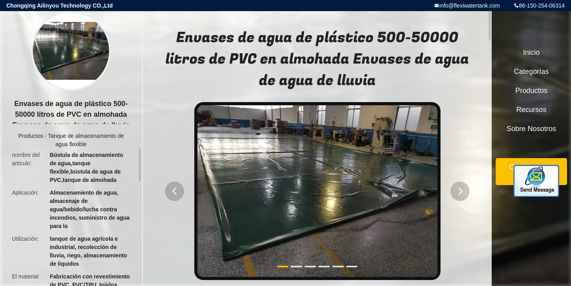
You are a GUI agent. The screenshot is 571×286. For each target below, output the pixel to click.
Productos (30, 136)
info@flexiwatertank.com (469, 5)
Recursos (531, 110)
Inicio (531, 52)
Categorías (531, 71)
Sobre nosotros (531, 129)
